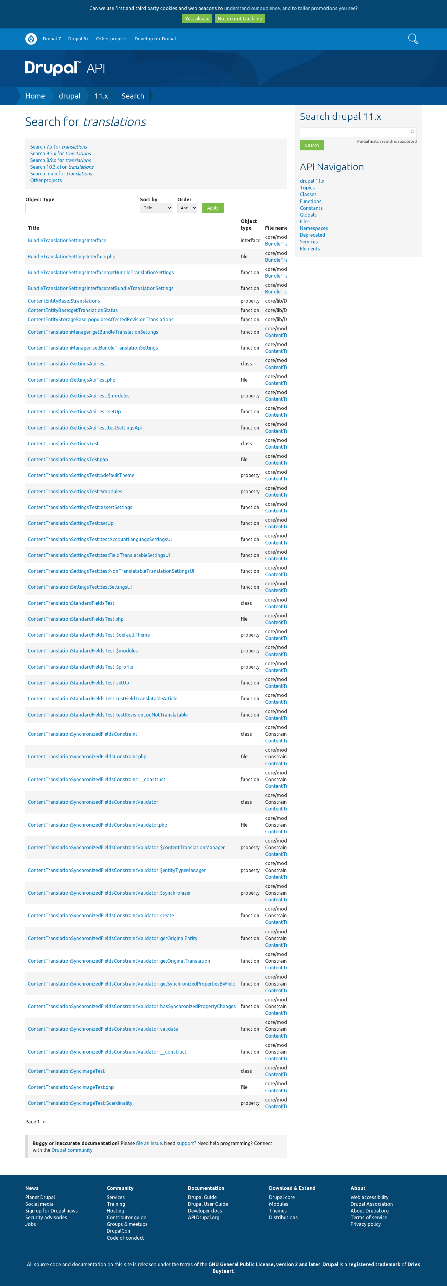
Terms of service (369, 1217)
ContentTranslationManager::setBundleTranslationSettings (93, 347)
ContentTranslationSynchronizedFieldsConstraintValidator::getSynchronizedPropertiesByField (132, 983)
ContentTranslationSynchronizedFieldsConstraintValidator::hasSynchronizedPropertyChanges (132, 1006)
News (31, 1188)
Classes (308, 194)
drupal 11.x (312, 181)
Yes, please (197, 18)
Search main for (61, 173)
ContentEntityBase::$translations (64, 301)
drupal (70, 96)
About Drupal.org (370, 1210)
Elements (310, 248)
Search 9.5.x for (60, 153)
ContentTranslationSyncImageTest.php (71, 1087)
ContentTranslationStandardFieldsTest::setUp (78, 682)
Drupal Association (372, 1204)
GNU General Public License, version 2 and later (264, 1264)
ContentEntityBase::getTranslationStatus (73, 310)
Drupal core (282, 1197)
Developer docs (205, 1210)
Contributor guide (126, 1217)
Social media (39, 1204)
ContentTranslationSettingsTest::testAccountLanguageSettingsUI (100, 539)
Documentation (206, 1188)
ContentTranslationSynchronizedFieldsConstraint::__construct (96, 779)
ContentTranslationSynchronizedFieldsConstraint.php (87, 756)
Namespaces (314, 228)
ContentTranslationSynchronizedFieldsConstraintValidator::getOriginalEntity (112, 938)
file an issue (149, 1143)
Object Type (40, 199)
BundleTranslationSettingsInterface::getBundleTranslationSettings (101, 272)
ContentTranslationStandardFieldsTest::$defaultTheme (89, 635)
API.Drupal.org (203, 1217)
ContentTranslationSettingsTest (63, 443)
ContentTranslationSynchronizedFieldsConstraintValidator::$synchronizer (109, 893)
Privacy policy (366, 1224)
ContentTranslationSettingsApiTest (67, 363)
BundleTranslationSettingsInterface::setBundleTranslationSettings (101, 288)
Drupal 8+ (78, 38)
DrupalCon (118, 1231)
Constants (311, 208)
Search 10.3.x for (61, 167)
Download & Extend (292, 1188)
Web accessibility (369, 1197)
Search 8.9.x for (60, 160)
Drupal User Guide (208, 1204)
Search (133, 96)
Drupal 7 (52, 38)
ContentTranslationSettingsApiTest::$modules (79, 395)
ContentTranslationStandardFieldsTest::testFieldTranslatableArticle (102, 698)
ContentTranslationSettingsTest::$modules (75, 491)
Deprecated (312, 235)
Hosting (115, 1210)
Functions (311, 201)
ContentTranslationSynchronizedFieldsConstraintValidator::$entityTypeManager (117, 870)
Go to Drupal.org (31, 39)
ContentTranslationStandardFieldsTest (71, 603)
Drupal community (72, 1150)
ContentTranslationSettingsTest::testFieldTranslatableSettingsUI (99, 555)
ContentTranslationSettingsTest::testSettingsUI (80, 587)
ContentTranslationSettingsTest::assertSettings (80, 507)
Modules (278, 1204)
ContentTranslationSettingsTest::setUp (71, 523)
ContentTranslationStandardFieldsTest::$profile (80, 667)
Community (120, 1188)
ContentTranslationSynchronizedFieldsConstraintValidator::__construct (107, 1051)
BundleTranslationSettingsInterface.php (71, 256)
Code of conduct (125, 1238)
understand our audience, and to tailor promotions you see (289, 8)
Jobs (30, 1224)
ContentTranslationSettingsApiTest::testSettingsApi (85, 427)
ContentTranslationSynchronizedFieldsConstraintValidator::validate (103, 1029)
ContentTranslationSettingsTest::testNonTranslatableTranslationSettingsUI (111, 571)
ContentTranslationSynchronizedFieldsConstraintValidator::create (101, 915)
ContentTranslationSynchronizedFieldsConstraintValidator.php (97, 825)
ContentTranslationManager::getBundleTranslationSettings (93, 332)
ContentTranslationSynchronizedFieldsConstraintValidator (93, 802)
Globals (308, 214)
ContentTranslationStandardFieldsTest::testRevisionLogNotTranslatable (108, 714)
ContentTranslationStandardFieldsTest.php (76, 619)
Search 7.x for (58, 146)
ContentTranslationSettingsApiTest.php (71, 380)
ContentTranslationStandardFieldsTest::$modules (83, 650)
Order (184, 199)
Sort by (148, 199)
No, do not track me (240, 18)
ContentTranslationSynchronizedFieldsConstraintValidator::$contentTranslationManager (126, 847)
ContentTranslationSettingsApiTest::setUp (74, 411)
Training (116, 1204)
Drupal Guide (202, 1197)
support (185, 1143)
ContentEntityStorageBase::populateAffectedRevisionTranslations (101, 319)
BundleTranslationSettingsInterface (67, 240)
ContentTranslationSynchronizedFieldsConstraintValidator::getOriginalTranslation (119, 961)
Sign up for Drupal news (51, 1210)
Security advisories (46, 1217)
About (358, 1188)
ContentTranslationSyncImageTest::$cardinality (80, 1103)
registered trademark (374, 1264)
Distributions (283, 1217)
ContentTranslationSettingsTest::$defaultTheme (81, 475)
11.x (101, 96)
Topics (307, 187)
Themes (278, 1210)
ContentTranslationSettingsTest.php (68, 459)
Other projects (112, 38)
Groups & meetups (127, 1224)
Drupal (330, 1264)
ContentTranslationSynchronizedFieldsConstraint (82, 734)
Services (309, 241)
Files (305, 221)
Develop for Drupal (155, 38)
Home (35, 96)
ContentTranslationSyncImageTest (66, 1071)
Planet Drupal (40, 1197)
